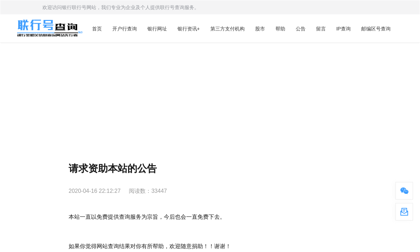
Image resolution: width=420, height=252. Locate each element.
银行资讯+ (188, 28)
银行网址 (157, 28)
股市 (260, 28)
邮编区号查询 (376, 28)
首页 (97, 28)
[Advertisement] (210, 96)
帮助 (280, 28)
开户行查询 (124, 28)
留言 (321, 28)
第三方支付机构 (227, 28)
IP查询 (343, 28)
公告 (301, 28)
